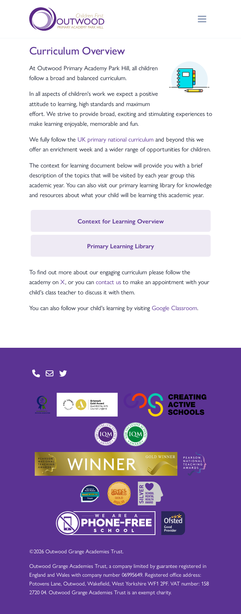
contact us (108, 281)
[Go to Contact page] (36, 373)
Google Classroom (174, 307)
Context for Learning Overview (121, 220)
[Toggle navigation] (202, 19)
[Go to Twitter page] (63, 373)
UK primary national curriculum (116, 139)
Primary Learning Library (120, 245)
